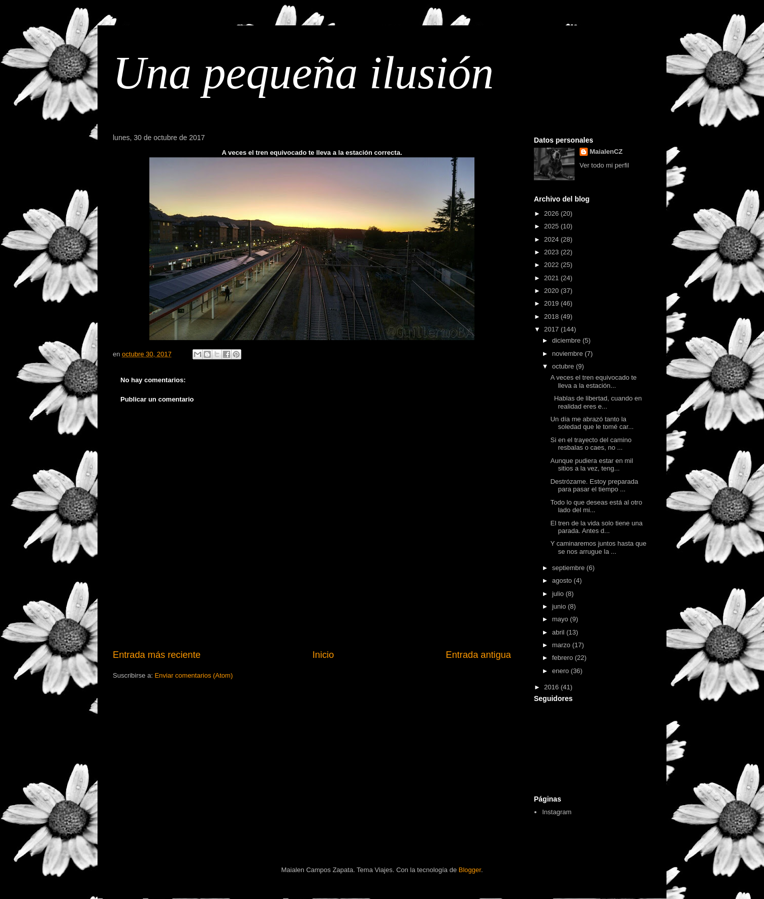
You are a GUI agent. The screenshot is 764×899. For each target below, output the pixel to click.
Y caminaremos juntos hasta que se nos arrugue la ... (598, 547)
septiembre (569, 568)
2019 (552, 303)
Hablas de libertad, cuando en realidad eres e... (596, 402)
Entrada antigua (478, 655)
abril (559, 632)
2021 (552, 278)
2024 (552, 239)
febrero (563, 657)
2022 (552, 265)
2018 (552, 316)
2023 (552, 252)
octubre (564, 366)
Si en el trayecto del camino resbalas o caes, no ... (590, 444)
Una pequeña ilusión (303, 73)
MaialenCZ (606, 151)
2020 (552, 290)
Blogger (470, 870)
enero (561, 671)
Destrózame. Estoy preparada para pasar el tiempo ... (594, 485)
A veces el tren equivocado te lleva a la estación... (593, 381)
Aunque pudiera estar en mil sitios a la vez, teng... (591, 465)
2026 (552, 213)
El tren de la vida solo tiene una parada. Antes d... (596, 527)
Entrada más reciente (157, 655)
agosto (563, 580)
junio (560, 606)
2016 (552, 687)
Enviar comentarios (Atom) (193, 675)
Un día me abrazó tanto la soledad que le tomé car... (591, 423)
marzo (562, 645)
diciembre (567, 340)
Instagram (556, 812)
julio (559, 593)
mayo (561, 619)
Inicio (323, 655)
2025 (552, 226)
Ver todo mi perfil (604, 165)
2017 (552, 329)
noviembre (568, 353)
